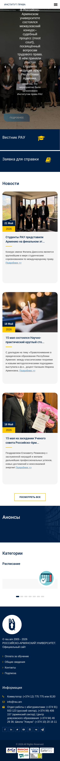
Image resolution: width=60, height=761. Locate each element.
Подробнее (13, 117)
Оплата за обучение (17, 656)
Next (55, 67)
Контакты (10, 667)
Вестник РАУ (13, 137)
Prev (5, 67)
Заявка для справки (20, 159)
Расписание (11, 564)
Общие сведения (15, 662)
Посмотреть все (29, 497)
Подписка (10, 673)
